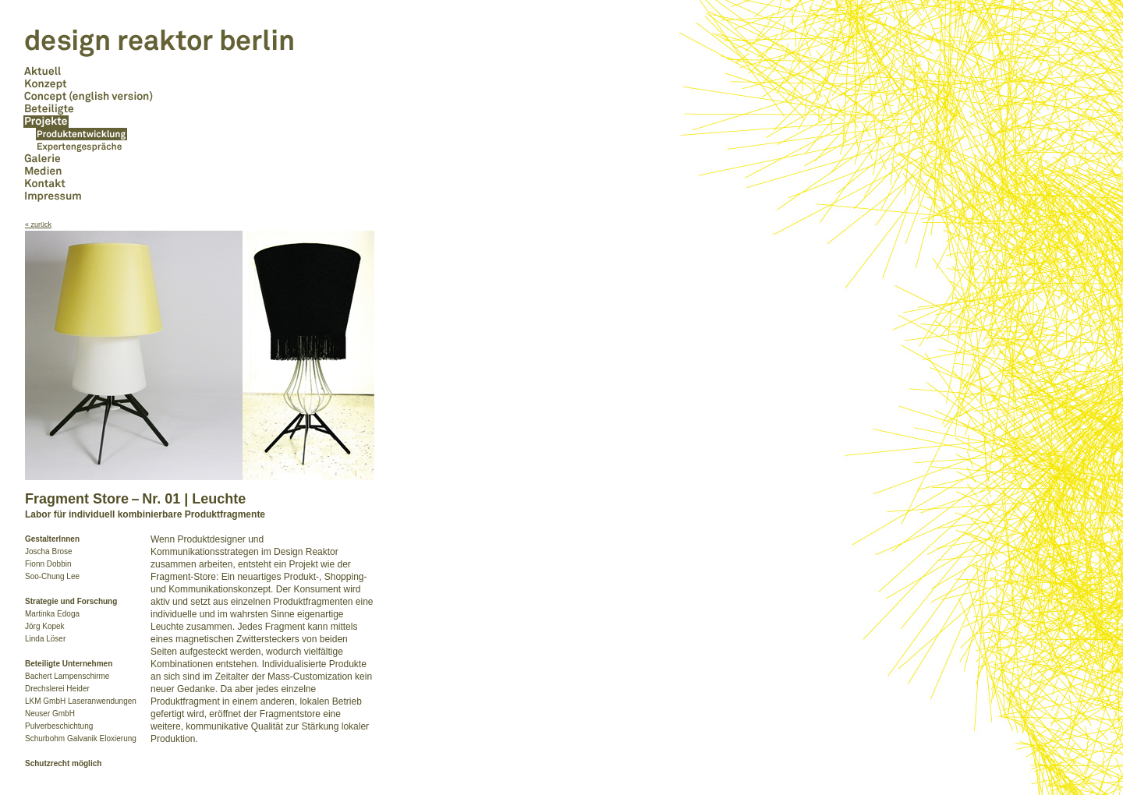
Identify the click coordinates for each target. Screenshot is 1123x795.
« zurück (38, 224)
